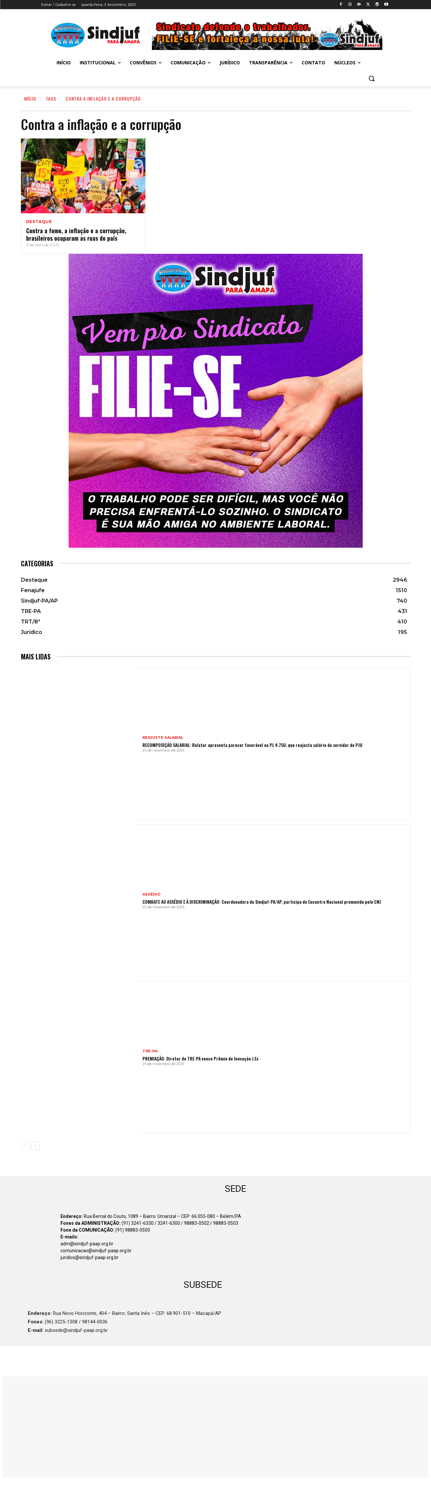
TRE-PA (149, 1051)
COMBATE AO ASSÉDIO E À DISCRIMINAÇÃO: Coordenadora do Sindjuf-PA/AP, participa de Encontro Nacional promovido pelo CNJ (261, 901)
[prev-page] (25, 1145)
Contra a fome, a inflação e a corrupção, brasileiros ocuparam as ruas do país (76, 234)
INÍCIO (30, 98)
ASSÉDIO (151, 894)
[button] (371, 78)
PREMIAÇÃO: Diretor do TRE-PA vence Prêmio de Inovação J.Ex (200, 1058)
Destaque (39, 222)
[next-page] (35, 1145)
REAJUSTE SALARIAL (162, 737)
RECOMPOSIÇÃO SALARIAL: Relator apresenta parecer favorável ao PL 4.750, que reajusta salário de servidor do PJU (252, 744)
